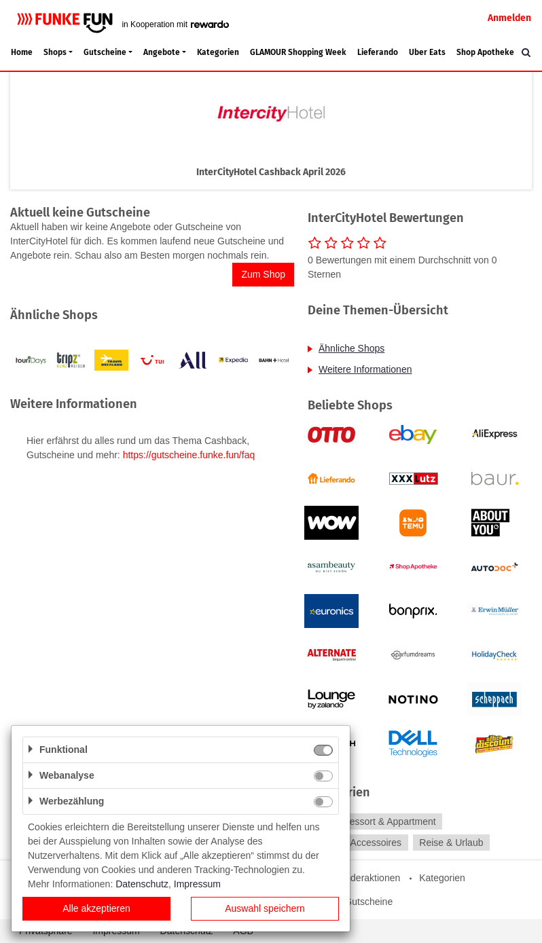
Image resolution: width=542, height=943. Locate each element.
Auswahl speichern (265, 908)
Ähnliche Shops (351, 348)
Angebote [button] (161, 52)
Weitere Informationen (365, 369)
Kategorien (218, 52)
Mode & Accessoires (358, 842)
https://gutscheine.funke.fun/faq (189, 454)
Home (22, 52)
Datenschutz (141, 884)
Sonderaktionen (366, 877)
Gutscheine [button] (105, 52)
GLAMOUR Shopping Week (298, 52)
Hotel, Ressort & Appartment (375, 821)
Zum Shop (263, 274)
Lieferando (377, 52)
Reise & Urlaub (451, 842)
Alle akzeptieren (96, 908)
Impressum (197, 884)
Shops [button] (55, 52)
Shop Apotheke (485, 52)
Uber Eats (427, 52)
